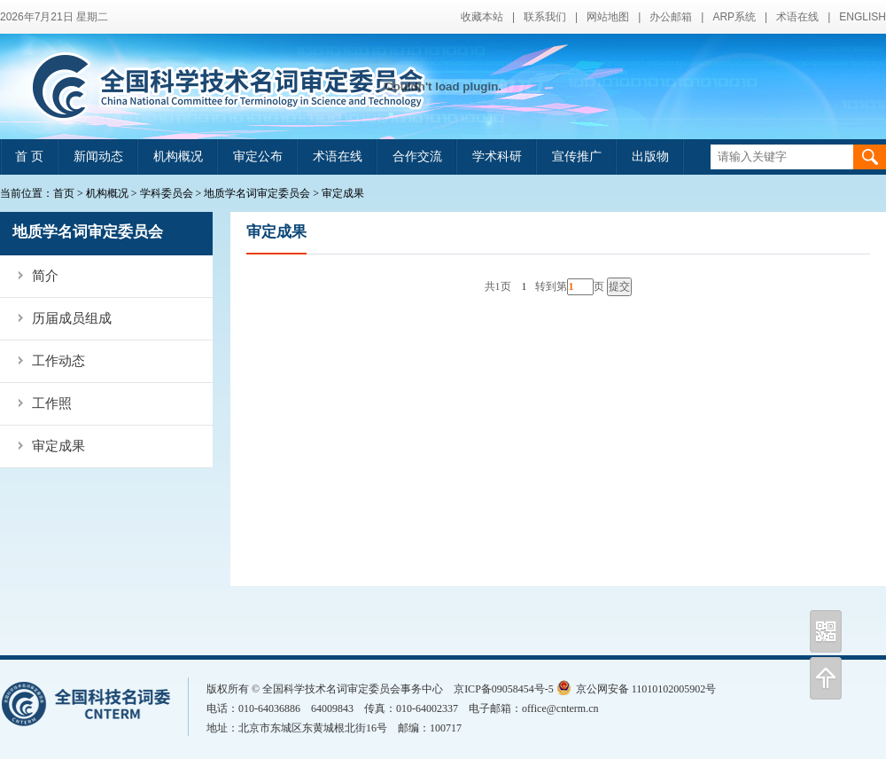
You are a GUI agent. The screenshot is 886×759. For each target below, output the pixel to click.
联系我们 (545, 17)
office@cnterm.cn (560, 708)
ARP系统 (734, 17)
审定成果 (343, 193)
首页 (63, 193)
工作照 (52, 403)
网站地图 (608, 17)
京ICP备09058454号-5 (504, 689)
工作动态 (58, 361)
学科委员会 (166, 193)
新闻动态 (98, 156)
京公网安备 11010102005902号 (636, 689)
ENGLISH (862, 17)
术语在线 (797, 17)
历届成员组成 (72, 318)
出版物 (650, 156)
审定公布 (258, 156)
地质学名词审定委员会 (257, 193)
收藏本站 (482, 17)
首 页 (29, 156)
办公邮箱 (670, 17)
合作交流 (417, 156)
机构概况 (178, 156)
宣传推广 (577, 156)
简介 (45, 276)
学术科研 (497, 156)
